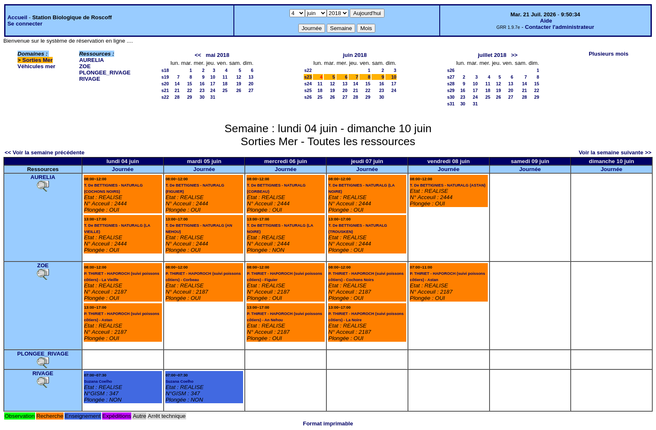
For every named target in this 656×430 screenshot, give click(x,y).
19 (238, 83)
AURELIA (91, 60)
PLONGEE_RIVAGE (105, 72)
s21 (165, 90)
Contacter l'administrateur (559, 27)
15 (189, 83)
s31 (451, 103)
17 (212, 83)
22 (189, 90)
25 (225, 90)
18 (225, 83)
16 (202, 83)
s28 (451, 83)
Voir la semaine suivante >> (615, 152)
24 (212, 90)
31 (212, 97)
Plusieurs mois (608, 54)
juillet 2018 (492, 55)
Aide (546, 21)
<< (198, 55)
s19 (165, 76)
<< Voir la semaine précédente (45, 152)
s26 (308, 97)
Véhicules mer (36, 66)
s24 (308, 83)
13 (251, 76)
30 (202, 97)
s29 (451, 90)
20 (251, 83)
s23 (308, 76)
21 (176, 90)
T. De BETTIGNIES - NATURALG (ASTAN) (448, 185)
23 (202, 90)
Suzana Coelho (98, 381)
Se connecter (25, 23)
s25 (308, 90)
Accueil (17, 17)
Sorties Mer (37, 60)
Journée (122, 169)
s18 (165, 70)
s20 (165, 83)
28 (176, 97)
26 (238, 90)
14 (176, 83)
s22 (165, 97)
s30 (451, 97)
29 (189, 97)
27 (251, 90)
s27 (451, 76)
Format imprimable (328, 423)
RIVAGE (89, 79)
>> (514, 55)
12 (238, 76)
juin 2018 (355, 55)
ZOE (84, 66)
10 (212, 76)
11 (225, 76)
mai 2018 (217, 55)
